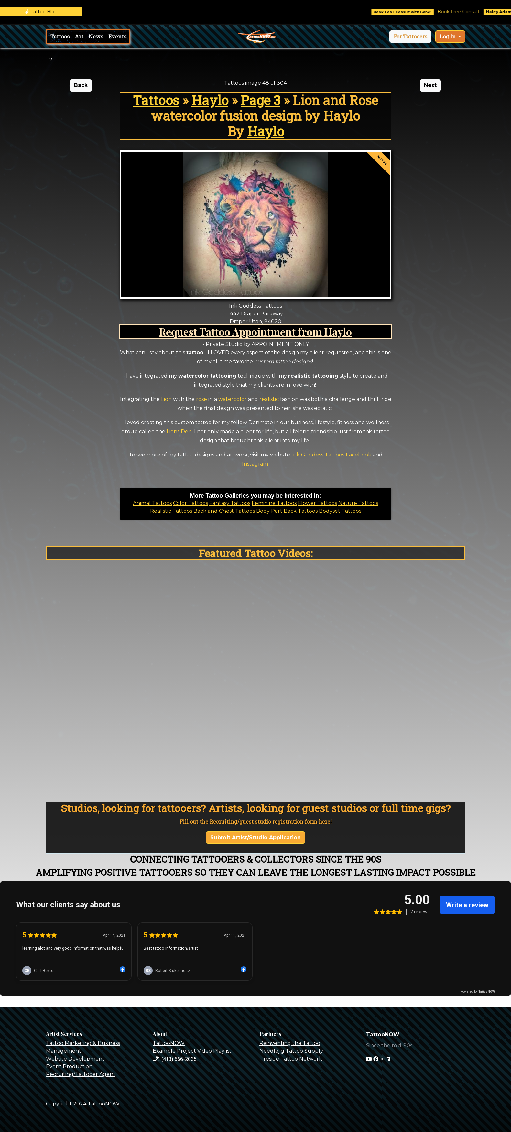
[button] (410, 36)
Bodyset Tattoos (340, 511)
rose (201, 399)
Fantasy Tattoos (229, 503)
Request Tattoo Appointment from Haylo (255, 331)
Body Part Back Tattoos (287, 511)
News (96, 36)
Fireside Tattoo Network (290, 1059)
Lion (166, 399)
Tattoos (60, 36)
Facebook (357, 455)
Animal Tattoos (152, 503)
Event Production (69, 1066)
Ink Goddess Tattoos (317, 455)
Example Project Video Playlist (192, 1051)
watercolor (232, 399)
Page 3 (260, 100)
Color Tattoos (190, 503)
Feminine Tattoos (274, 503)
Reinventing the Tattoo (289, 1043)
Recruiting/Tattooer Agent (80, 1074)
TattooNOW (169, 1043)
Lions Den (179, 431)
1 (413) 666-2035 (175, 1058)
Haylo (209, 100)
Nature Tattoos (358, 503)
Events (117, 36)
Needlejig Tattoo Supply (291, 1051)
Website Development (75, 1059)
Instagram (255, 464)
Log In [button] (448, 36)
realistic (269, 399)
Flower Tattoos (317, 503)
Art (79, 36)
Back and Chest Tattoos (224, 511)
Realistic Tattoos (171, 511)
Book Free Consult (464, 12)
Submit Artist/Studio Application (255, 837)
